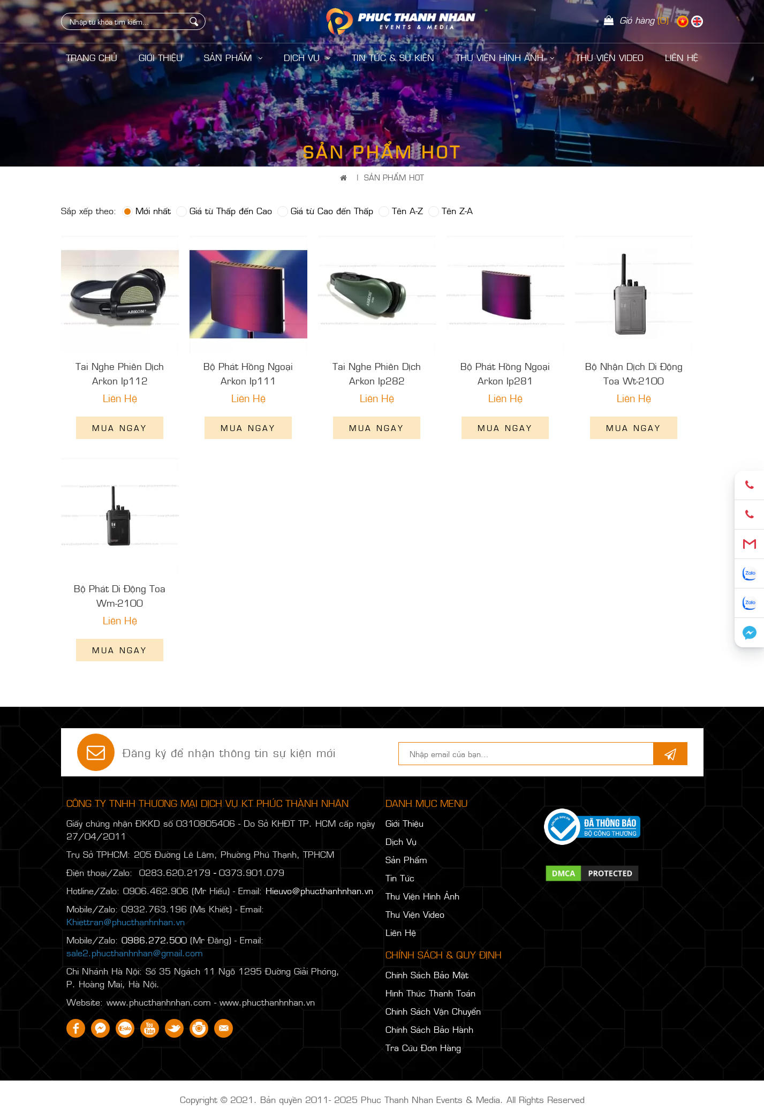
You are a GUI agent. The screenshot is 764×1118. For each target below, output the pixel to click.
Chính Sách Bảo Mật (426, 974)
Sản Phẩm (233, 57)
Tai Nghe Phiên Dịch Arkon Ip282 (376, 373)
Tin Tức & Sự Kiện (393, 57)
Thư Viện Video (610, 57)
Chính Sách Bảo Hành (429, 1029)
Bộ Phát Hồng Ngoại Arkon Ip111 (248, 373)
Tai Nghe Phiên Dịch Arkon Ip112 (119, 373)
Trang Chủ (91, 57)
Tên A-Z (401, 210)
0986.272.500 (154, 940)
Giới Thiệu (161, 57)
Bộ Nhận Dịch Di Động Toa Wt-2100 (634, 373)
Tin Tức (399, 877)
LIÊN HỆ (681, 57)
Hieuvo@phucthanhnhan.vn (319, 890)
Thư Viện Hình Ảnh (505, 57)
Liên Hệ (400, 932)
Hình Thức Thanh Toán (430, 993)
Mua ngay (119, 427)
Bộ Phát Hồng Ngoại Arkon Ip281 (505, 373)
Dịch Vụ (307, 57)
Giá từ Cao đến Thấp (325, 210)
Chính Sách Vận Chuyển (433, 1011)
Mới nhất (146, 210)
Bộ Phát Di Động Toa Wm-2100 (119, 595)
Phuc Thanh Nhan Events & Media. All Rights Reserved (473, 1099)
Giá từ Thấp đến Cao (224, 210)
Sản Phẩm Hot (394, 177)
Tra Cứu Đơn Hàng (423, 1047)
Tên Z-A (450, 210)
